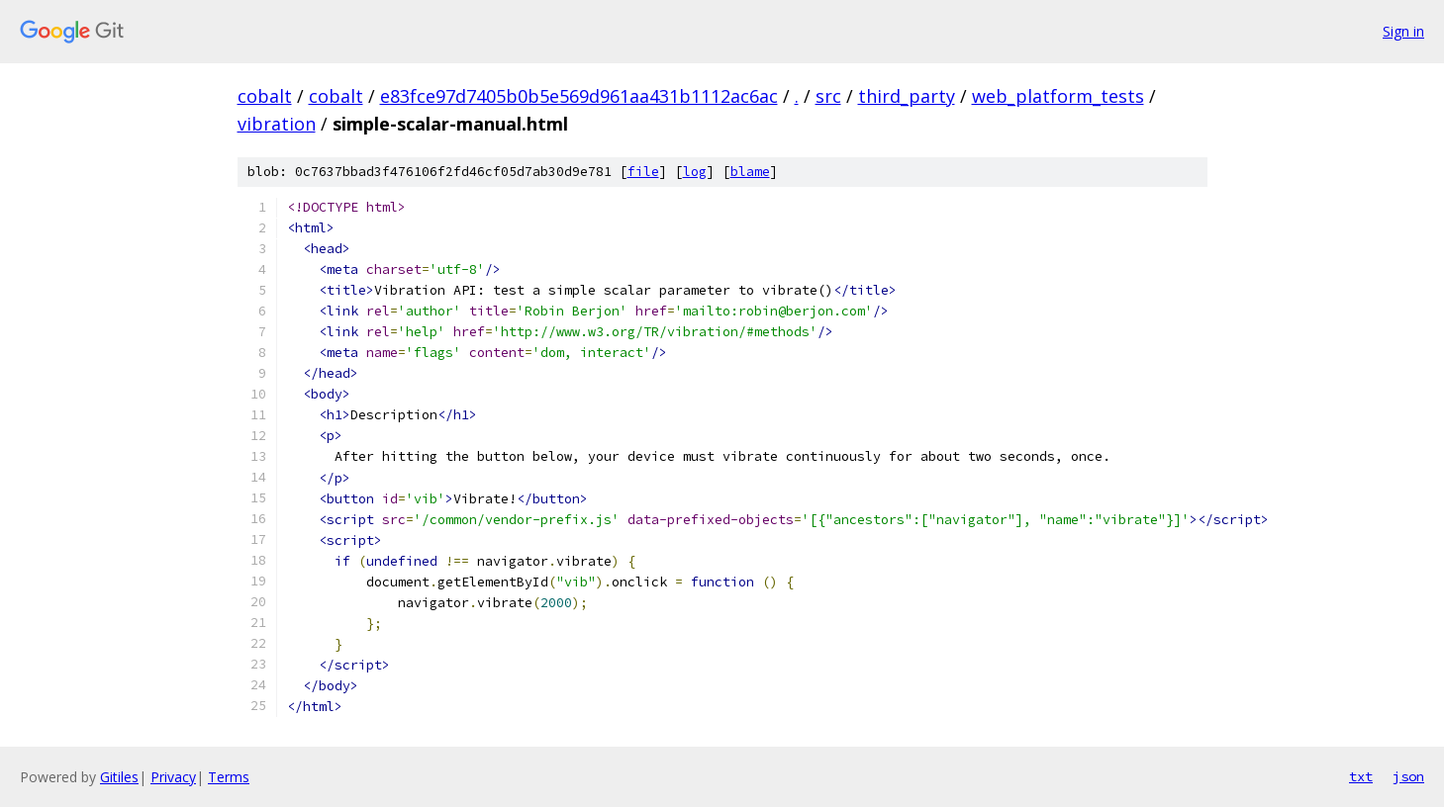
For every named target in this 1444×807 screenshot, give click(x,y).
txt (1361, 776)
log (695, 171)
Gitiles (119, 776)
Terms (228, 776)
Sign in (1403, 31)
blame (750, 171)
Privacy (173, 776)
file (643, 171)
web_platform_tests (1058, 96)
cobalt (265, 96)
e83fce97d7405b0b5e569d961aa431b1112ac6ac (579, 96)
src (828, 96)
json (1408, 776)
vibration (277, 123)
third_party (906, 96)
